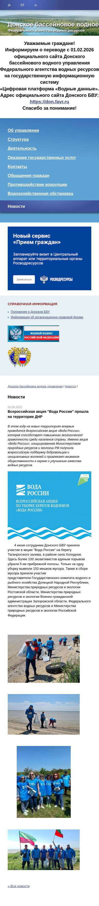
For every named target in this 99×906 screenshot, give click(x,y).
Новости (70, 386)
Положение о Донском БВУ (30, 312)
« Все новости (19, 886)
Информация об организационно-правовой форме (47, 317)
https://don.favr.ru (49, 101)
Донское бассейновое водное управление (35, 386)
